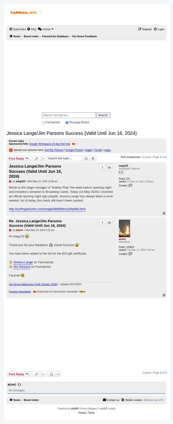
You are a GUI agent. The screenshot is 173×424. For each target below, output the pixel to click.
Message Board (79, 122)
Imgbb (88, 149)
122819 (130, 247)
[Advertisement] (86, 74)
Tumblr (98, 149)
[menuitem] (31, 29)
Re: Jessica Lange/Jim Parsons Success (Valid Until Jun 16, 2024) (37, 223)
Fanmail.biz (52, 122)
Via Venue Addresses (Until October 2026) (33, 284)
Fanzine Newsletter (20, 291)
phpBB (74, 408)
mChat (12, 384)
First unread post (130, 157)
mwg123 (123, 166)
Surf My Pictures (54, 149)
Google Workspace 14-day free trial (49, 143)
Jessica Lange (23, 262)
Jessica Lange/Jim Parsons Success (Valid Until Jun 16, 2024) (72, 133)
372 (128, 178)
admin (122, 239)
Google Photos (74, 149)
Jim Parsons (21, 266)
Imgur (107, 149)
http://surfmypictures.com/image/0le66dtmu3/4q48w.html (47, 209)
